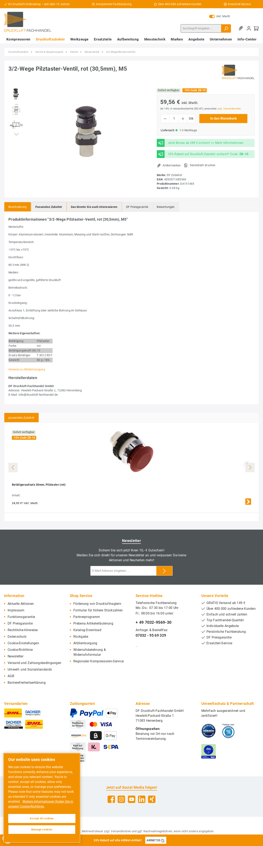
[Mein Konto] (248, 28)
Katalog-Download (87, 630)
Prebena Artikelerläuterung (93, 623)
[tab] (17, 207)
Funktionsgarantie (21, 617)
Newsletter (15, 656)
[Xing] (151, 799)
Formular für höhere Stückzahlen (98, 610)
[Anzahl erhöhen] (183, 118)
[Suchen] (226, 28)
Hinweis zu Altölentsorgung (26, 369)
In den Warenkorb (223, 118)
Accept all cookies (42, 818)
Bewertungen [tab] (165, 207)
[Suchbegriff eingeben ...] (201, 28)
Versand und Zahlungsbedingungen (34, 663)
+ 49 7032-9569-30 (153, 622)
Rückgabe (80, 637)
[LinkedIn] (141, 799)
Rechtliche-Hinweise (23, 630)
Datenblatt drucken (202, 165)
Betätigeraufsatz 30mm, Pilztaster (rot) (39, 484)
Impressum (16, 610)
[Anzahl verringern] (165, 118)
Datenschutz (17, 637)
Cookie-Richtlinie (20, 650)
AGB (11, 676)
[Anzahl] (174, 118)
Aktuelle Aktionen (21, 604)
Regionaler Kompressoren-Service (98, 661)
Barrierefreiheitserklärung (27, 683)
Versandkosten (121, 831)
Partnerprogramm (86, 617)
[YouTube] (131, 799)
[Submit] (164, 571)
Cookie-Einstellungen (23, 643)
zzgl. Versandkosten (229, 108)
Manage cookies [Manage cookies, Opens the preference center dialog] (41, 829)
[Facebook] (111, 799)
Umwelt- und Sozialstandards (30, 669)
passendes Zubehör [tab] (21, 417)
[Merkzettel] (241, 28)
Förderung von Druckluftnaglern (97, 604)
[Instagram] (121, 799)
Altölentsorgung (85, 643)
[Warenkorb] (256, 28)
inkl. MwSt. (220, 16)
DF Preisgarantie (20, 623)
